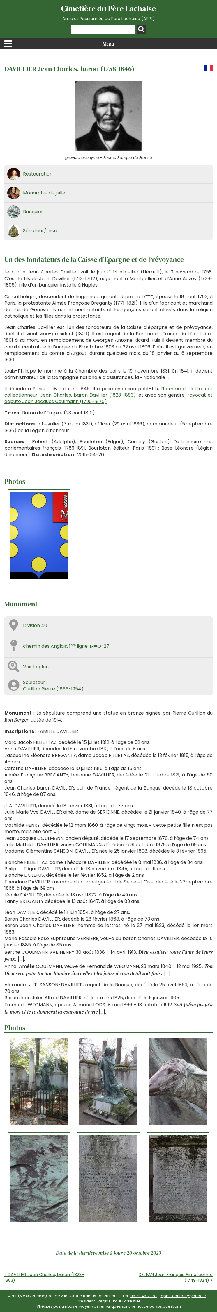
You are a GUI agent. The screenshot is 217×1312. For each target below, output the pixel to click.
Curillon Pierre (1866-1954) (53, 688)
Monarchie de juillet (45, 192)
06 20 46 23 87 (143, 1295)
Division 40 (35, 625)
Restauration (37, 174)
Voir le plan (36, 666)
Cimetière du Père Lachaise (108, 12)
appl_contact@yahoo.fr (183, 1295)
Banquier (33, 211)
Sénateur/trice (40, 230)
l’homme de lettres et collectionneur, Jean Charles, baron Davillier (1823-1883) (108, 391)
